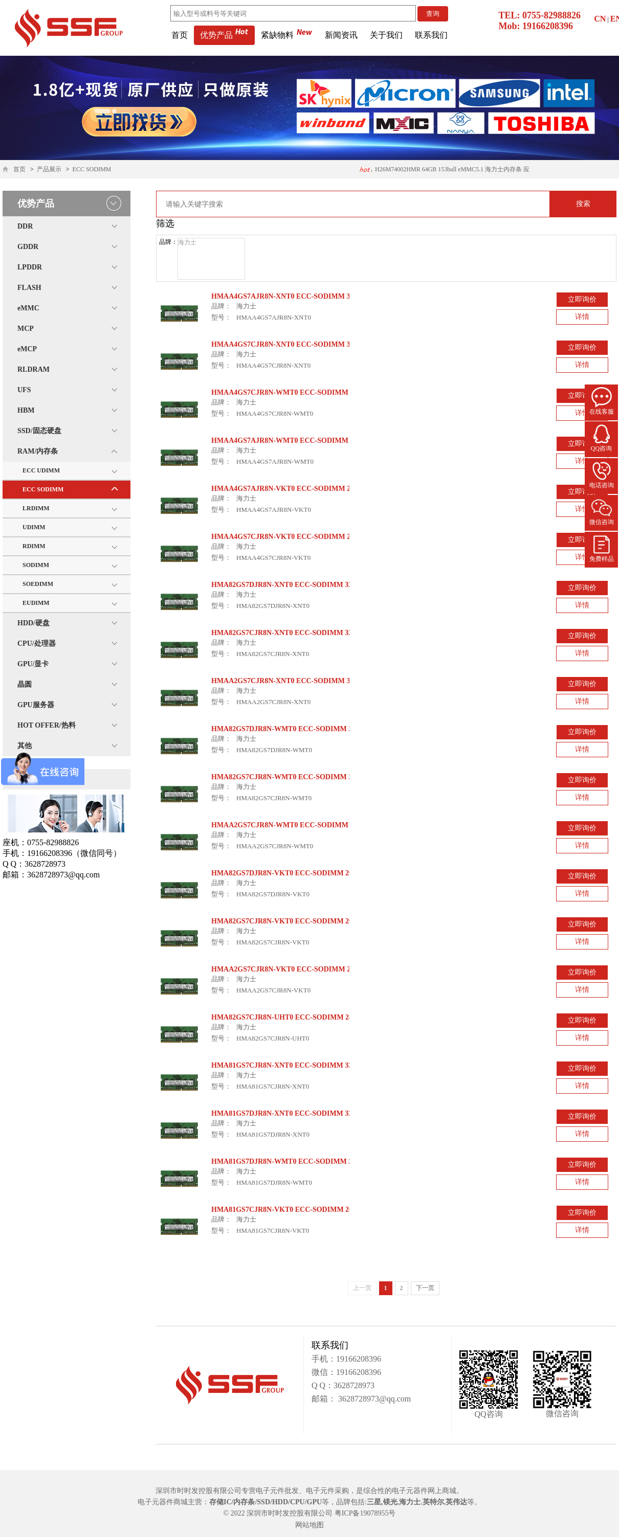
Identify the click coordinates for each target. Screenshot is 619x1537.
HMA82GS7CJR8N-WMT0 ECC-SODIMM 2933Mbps (296, 777)
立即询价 (582, 299)
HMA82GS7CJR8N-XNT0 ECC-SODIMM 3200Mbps (294, 633)
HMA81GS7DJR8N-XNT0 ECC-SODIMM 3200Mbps (294, 1113)
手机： (324, 1358)
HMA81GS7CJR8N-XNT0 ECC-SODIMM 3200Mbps (294, 1065)
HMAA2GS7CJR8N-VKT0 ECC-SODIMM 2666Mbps (295, 969)
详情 (582, 317)
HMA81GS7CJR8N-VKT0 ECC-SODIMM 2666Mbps (294, 1209)
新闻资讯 (341, 35)
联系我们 (431, 35)
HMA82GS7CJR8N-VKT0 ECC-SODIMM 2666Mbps (294, 921)
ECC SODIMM (92, 169)
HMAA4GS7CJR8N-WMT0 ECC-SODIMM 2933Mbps (296, 392)
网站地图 (309, 1525)
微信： (324, 1372)
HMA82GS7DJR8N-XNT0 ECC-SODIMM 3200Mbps (294, 585)
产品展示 (49, 169)
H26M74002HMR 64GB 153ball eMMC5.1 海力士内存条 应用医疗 (444, 172)
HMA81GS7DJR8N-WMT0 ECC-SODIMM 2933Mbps (296, 1161)
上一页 (362, 1288)
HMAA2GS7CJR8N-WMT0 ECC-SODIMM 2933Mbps (296, 825)
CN (600, 18)
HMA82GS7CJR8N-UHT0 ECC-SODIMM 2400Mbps (294, 1017)
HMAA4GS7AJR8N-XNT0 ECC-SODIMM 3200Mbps (295, 296)
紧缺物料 (287, 35)
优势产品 (224, 35)
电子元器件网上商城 (424, 1491)
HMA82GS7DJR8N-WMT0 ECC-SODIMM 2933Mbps (296, 729)
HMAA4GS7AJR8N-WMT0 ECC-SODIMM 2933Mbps (296, 440)
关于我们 (386, 35)
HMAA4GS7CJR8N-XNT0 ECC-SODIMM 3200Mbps (295, 344)
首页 (179, 35)
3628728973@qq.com (373, 1398)
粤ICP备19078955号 (365, 1513)
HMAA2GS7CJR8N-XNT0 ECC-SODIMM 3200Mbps (295, 681)
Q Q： (323, 1385)
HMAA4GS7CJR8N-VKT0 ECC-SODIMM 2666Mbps (295, 536)
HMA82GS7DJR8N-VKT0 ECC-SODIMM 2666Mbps (294, 873)
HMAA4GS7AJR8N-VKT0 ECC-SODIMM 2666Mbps (295, 488)
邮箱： (324, 1398)
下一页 (425, 1288)
